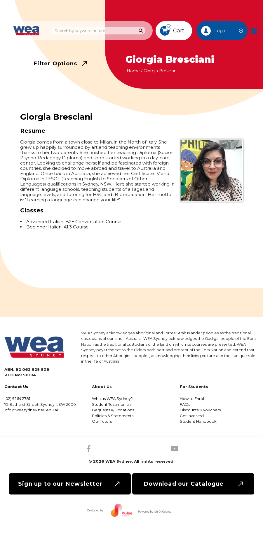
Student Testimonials (111, 404)
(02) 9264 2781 (17, 398)
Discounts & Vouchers (200, 410)
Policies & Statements (112, 415)
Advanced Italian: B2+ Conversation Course (73, 221)
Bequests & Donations (113, 410)
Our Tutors (102, 421)
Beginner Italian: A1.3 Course (57, 227)
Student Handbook (198, 421)
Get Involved (192, 415)
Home (133, 71)
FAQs (185, 404)
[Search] (141, 31)
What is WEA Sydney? (112, 398)
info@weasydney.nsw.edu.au (31, 410)
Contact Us (16, 386)
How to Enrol (192, 398)
